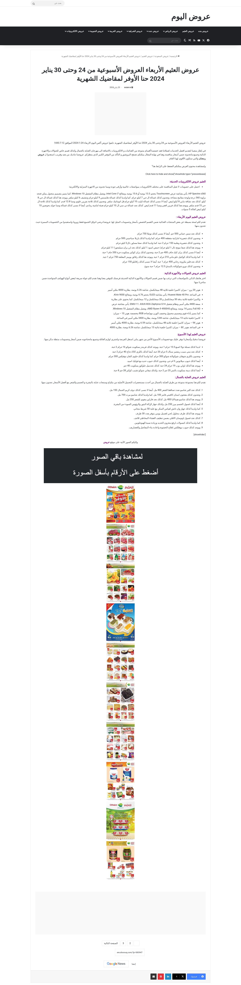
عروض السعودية (161, 56)
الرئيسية (175, 56)
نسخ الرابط (105, 952)
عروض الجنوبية (96, 31)
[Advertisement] (120, 113)
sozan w (127, 87)
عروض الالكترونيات (75, 31)
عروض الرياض (171, 31)
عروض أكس (102, 143)
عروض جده (153, 31)
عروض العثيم (188, 31)
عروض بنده (203, 31)
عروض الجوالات (190, 273)
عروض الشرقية (135, 31)
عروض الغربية (116, 31)
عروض (106, 442)
